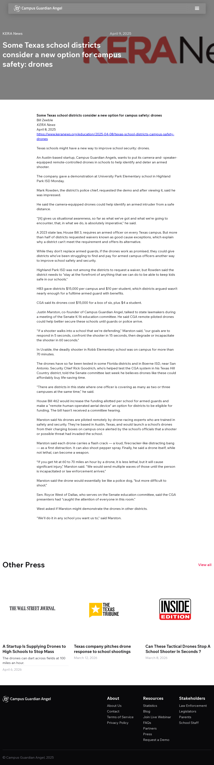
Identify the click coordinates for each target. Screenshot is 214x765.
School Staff (189, 722)
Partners (150, 728)
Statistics (150, 705)
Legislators (187, 711)
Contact (113, 711)
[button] (197, 8)
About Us (114, 705)
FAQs (147, 722)
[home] (38, 8)
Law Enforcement (193, 705)
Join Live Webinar (157, 717)
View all (204, 564)
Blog (146, 711)
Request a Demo (156, 739)
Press (147, 734)
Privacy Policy (118, 722)
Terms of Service (120, 717)
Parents (185, 717)
